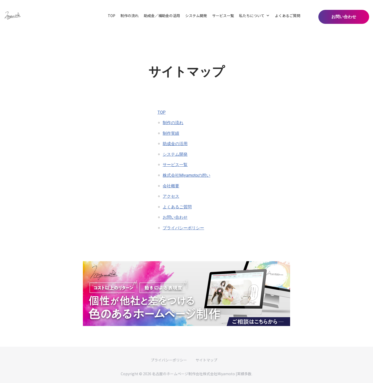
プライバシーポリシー (183, 227)
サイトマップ (206, 360)
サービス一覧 (223, 15)
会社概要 (171, 185)
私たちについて (254, 15)
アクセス (171, 196)
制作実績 (171, 133)
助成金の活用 (175, 143)
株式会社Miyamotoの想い (186, 175)
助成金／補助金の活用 (162, 15)
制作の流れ (129, 15)
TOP (111, 15)
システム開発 (196, 15)
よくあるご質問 (287, 15)
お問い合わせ (175, 217)
